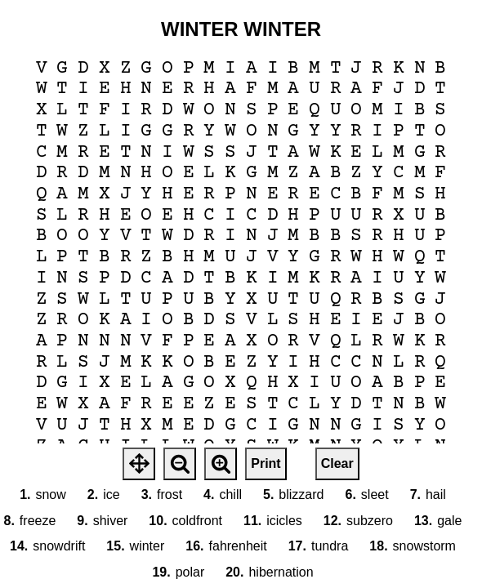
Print (265, 463)
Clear (337, 463)
